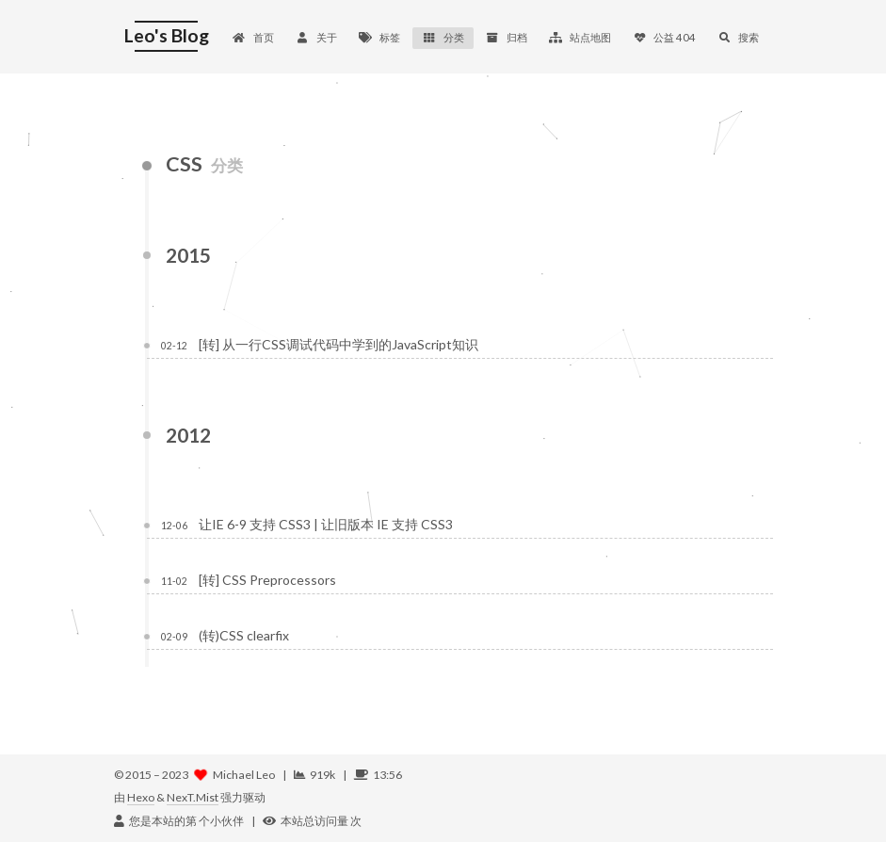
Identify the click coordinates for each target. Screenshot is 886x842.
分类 (442, 37)
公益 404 (664, 37)
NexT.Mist (192, 797)
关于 (316, 37)
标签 (379, 37)
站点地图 (580, 37)
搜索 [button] (738, 37)
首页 (253, 37)
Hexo (140, 797)
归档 (506, 37)
